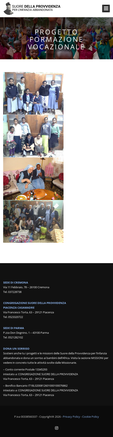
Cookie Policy (90, 417)
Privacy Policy (71, 417)
